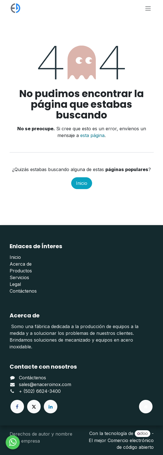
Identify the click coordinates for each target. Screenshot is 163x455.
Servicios (19, 277)
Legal (15, 284)
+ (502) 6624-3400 (40, 391)
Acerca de (21, 264)
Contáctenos (23, 291)
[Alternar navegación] (148, 8)
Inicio (81, 183)
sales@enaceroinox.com (45, 384)
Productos (21, 271)
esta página (92, 135)
